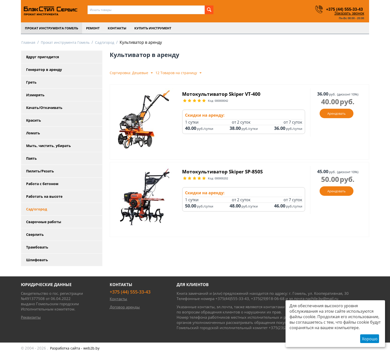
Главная (28, 42)
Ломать (33, 133)
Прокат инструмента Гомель (51, 28)
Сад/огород (104, 42)
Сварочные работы (43, 221)
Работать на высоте (44, 196)
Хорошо (370, 339)
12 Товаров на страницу (178, 73)
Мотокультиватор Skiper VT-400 (225, 94)
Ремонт (93, 28)
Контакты (117, 28)
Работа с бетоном (42, 183)
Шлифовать (37, 259)
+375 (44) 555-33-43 (342, 9)
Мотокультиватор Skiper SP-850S (226, 171)
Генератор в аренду (44, 69)
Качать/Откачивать (44, 107)
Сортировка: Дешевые (131, 73)
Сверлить (35, 234)
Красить (33, 120)
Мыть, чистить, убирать (48, 145)
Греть (31, 82)
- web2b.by (74, 348)
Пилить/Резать (40, 171)
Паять (31, 158)
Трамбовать (37, 247)
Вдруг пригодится (42, 56)
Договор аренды (125, 306)
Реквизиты (31, 317)
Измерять (35, 95)
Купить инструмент (152, 28)
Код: (211, 101)
